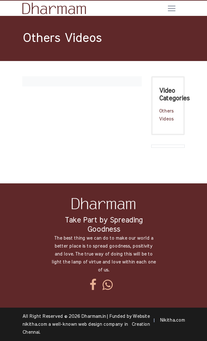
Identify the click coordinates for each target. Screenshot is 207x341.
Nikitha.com (172, 320)
